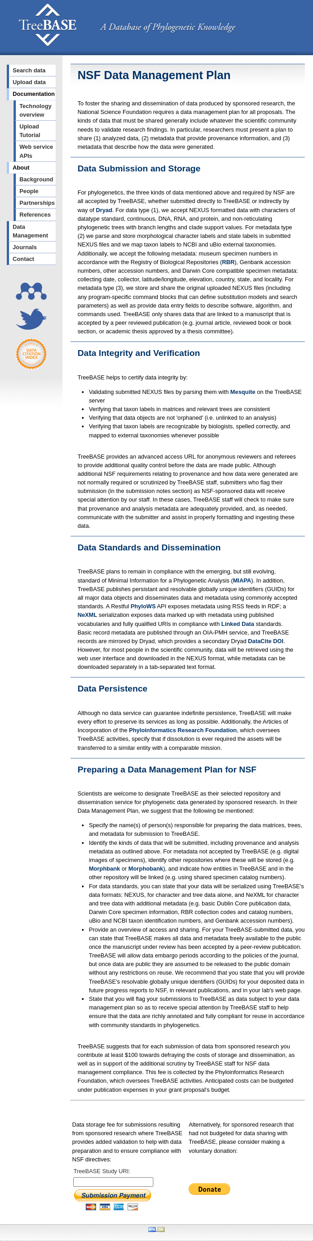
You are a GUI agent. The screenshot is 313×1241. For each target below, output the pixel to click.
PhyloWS (143, 606)
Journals (25, 247)
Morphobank (145, 868)
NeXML (87, 614)
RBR (228, 262)
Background (36, 179)
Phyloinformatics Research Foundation (183, 730)
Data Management (30, 231)
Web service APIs (36, 151)
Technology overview (35, 110)
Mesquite (242, 391)
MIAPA (242, 580)
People (28, 191)
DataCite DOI (265, 641)
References (35, 214)
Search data (29, 70)
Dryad (104, 210)
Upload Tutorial (29, 130)
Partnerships (37, 202)
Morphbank (104, 868)
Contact (23, 259)
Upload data (29, 82)
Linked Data (237, 623)
